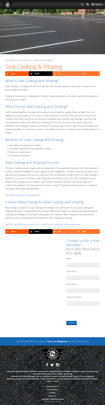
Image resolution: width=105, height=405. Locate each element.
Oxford (60, 379)
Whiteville (37, 374)
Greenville (68, 379)
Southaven (27, 379)
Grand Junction (92, 371)
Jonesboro (32, 376)
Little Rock (23, 376)
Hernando (94, 379)
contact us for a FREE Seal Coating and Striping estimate (53, 224)
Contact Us (52, 396)
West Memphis (88, 376)
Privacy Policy (52, 390)
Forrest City (77, 376)
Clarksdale (76, 379)
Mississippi (11, 379)
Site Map (52, 393)
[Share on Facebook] (17, 73)
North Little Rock (43, 376)
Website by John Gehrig (52, 401)
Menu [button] (99, 4)
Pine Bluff (61, 376)
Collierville (53, 371)
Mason (68, 371)
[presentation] (84, 313)
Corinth (55, 381)
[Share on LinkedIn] (88, 73)
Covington (76, 371)
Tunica (49, 381)
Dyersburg (68, 374)
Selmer (60, 374)
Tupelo (43, 379)
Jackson (27, 371)
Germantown (43, 371)
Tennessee (10, 371)
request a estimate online (60, 341)
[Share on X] (40, 73)
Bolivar (54, 374)
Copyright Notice (52, 386)
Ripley (83, 371)
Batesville (85, 379)
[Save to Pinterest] (64, 73)
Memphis (19, 371)
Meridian (35, 379)
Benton (69, 376)
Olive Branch (51, 379)
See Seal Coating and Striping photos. (23, 195)
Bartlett (33, 371)
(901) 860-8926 (16, 224)
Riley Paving (7, 5)
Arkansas (14, 376)
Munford (61, 371)
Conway (54, 376)
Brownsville (46, 374)
